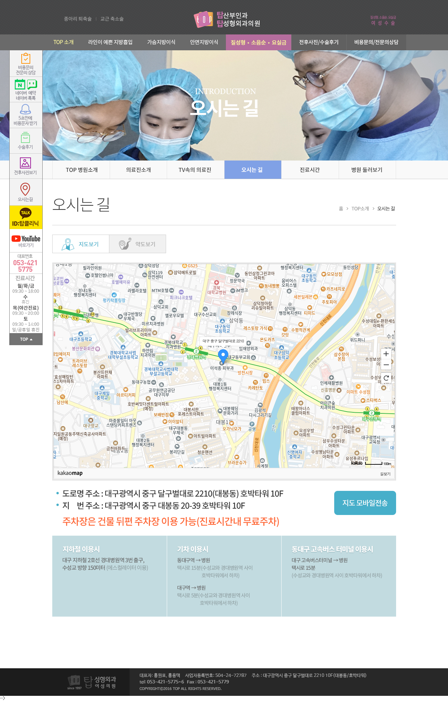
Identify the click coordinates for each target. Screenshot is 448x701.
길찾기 (385, 473)
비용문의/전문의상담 (377, 42)
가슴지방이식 (161, 42)
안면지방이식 (204, 42)
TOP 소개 (61, 42)
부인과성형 (258, 42)
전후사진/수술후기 (319, 42)
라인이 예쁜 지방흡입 (110, 42)
